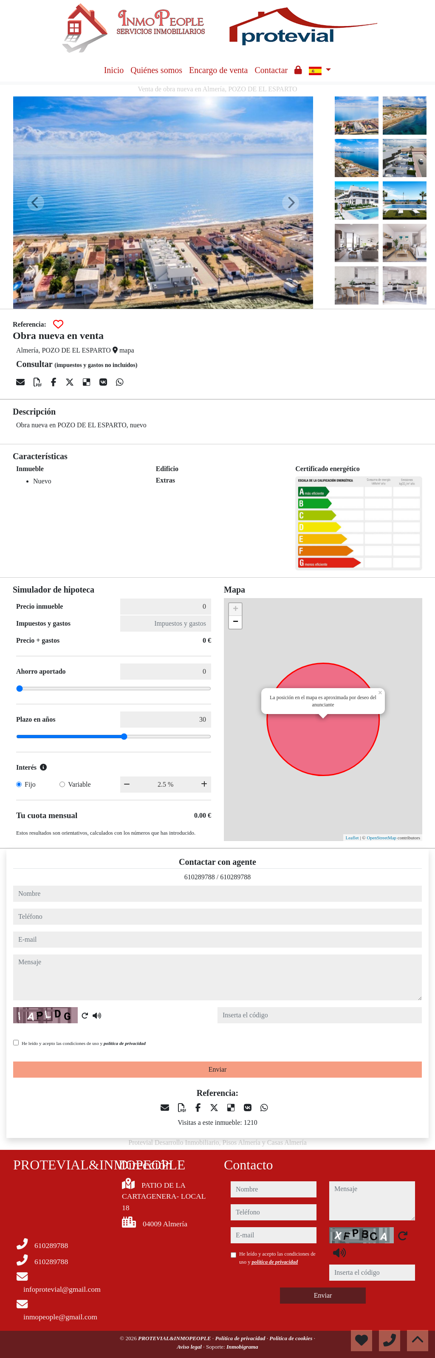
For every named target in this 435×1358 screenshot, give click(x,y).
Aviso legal (190, 1347)
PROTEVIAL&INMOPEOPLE (175, 1338)
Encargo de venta (218, 70)
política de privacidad (125, 1043)
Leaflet (352, 837)
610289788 (199, 877)
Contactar (271, 70)
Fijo (30, 784)
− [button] (235, 622)
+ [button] (235, 609)
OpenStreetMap (381, 837)
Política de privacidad (240, 1338)
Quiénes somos (156, 70)
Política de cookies (291, 1338)
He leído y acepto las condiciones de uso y (84, 1043)
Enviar (218, 1069)
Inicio (114, 70)
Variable (79, 784)
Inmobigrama (242, 1347)
